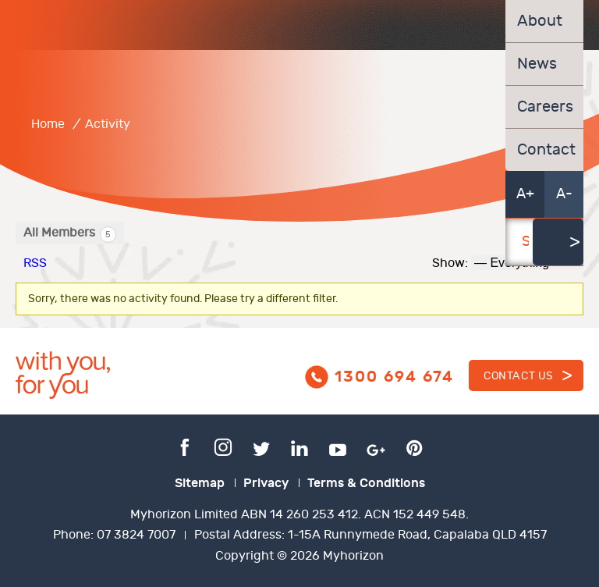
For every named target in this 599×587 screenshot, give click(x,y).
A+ (525, 194)
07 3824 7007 (136, 535)
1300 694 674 (394, 377)
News (537, 64)
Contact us (519, 375)
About (539, 21)
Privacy (266, 483)
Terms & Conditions (366, 483)
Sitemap (200, 483)
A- (564, 194)
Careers (544, 107)
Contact (544, 150)
